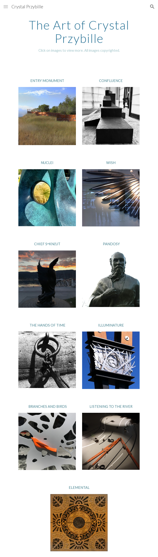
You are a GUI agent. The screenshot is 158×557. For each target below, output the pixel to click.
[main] (78, 36)
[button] (5, 6)
